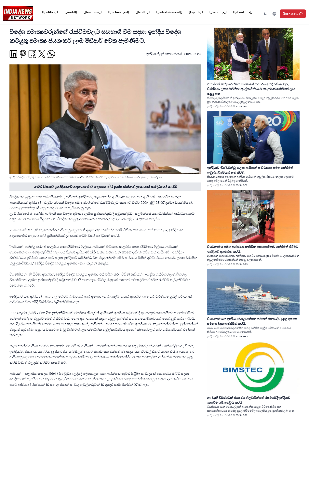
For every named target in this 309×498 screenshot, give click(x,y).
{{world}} (70, 12)
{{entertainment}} (169, 12)
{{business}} (93, 12)
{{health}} (143, 12)
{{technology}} (118, 12)
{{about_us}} (243, 12)
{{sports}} (196, 12)
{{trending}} (218, 12)
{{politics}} (50, 12)
